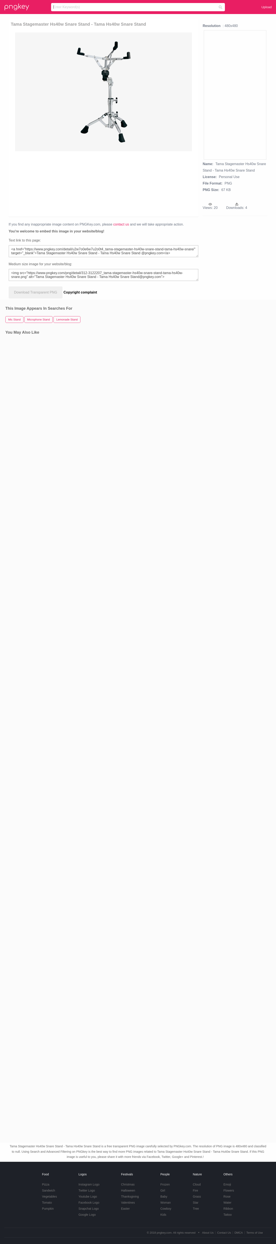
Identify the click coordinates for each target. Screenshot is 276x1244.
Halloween (128, 1190)
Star (195, 1202)
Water (227, 1202)
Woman (165, 1202)
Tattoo (227, 1214)
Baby (163, 1196)
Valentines (128, 1202)
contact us (121, 224)
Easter (125, 1208)
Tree (196, 1208)
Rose (227, 1196)
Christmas (128, 1184)
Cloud (197, 1184)
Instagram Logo (88, 1184)
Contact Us (224, 1232)
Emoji (227, 1184)
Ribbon (228, 1208)
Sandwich (48, 1190)
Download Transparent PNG (35, 292)
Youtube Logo (87, 1196)
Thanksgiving (130, 1196)
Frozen (165, 1184)
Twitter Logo (86, 1190)
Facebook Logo (88, 1202)
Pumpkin (48, 1208)
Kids (163, 1214)
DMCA (239, 1232)
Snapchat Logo (88, 1208)
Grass (197, 1196)
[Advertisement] (104, 183)
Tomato (47, 1202)
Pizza (45, 1184)
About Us (207, 1232)
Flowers (228, 1190)
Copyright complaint (80, 292)
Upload (266, 7)
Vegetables (49, 1196)
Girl (162, 1190)
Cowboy (165, 1208)
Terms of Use (254, 1232)
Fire (195, 1190)
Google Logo (87, 1214)
